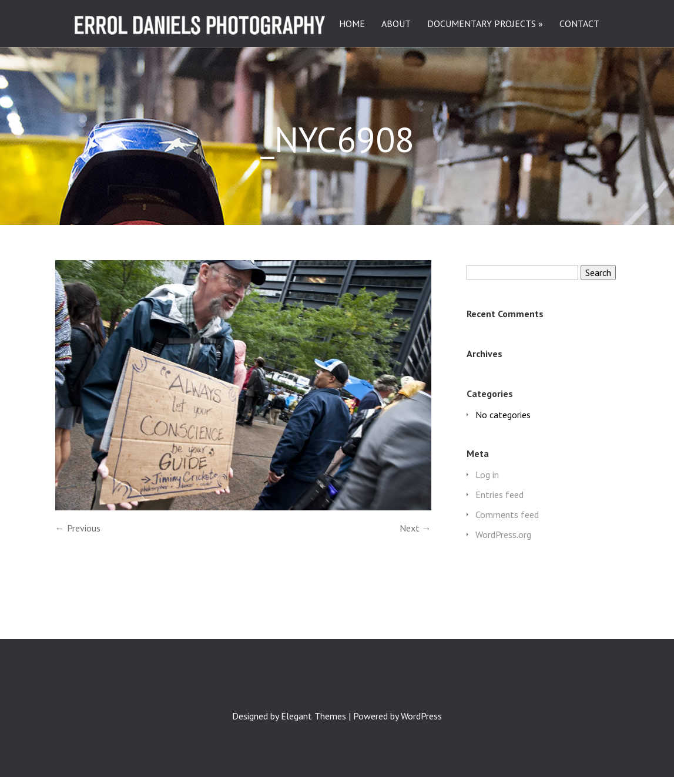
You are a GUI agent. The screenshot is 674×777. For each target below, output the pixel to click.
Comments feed (507, 514)
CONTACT (579, 24)
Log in (487, 474)
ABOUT (396, 24)
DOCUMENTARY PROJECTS (481, 24)
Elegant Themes (313, 716)
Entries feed (499, 494)
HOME (352, 24)
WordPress (421, 716)
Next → (415, 528)
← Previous (77, 528)
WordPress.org (503, 534)
